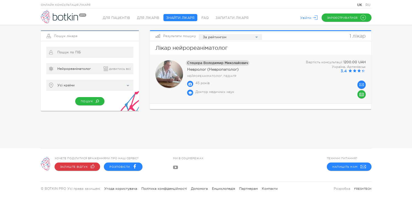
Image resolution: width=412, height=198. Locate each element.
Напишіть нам (349, 167)
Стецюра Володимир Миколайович (217, 63)
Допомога (199, 189)
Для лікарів (148, 18)
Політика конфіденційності (164, 189)
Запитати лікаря (232, 18)
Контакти (270, 189)
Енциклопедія (223, 189)
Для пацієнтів (116, 18)
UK (360, 5)
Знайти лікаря (180, 18)
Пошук (90, 101)
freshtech (362, 188)
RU (367, 5)
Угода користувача (120, 189)
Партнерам (248, 189)
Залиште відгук (77, 167)
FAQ (205, 18)
